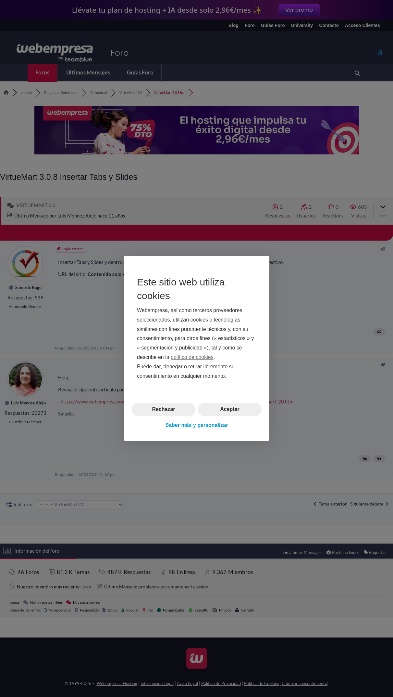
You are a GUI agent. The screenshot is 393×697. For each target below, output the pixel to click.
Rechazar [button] (163, 409)
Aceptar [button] (229, 409)
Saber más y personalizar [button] (196, 425)
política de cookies (192, 357)
